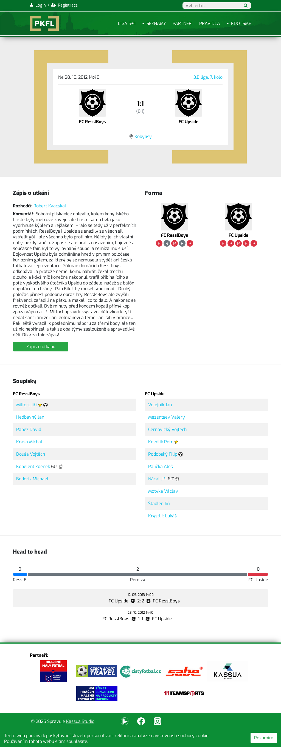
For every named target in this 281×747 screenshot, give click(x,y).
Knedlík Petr (160, 442)
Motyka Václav (163, 491)
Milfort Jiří (26, 405)
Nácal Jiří (157, 479)
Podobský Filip (162, 454)
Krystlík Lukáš (162, 516)
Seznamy (156, 23)
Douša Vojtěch (30, 454)
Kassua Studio (80, 721)
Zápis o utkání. (40, 346)
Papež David (28, 429)
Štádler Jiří (159, 503)
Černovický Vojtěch (167, 429)
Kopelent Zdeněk (33, 466)
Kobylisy (143, 136)
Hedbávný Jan (30, 417)
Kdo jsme (241, 23)
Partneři (183, 23)
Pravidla (209, 23)
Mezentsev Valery (166, 417)
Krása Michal (29, 442)
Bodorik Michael (32, 479)
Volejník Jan (160, 405)
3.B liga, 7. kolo (208, 77)
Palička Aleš (160, 466)
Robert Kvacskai (49, 206)
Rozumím (263, 738)
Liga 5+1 (127, 23)
